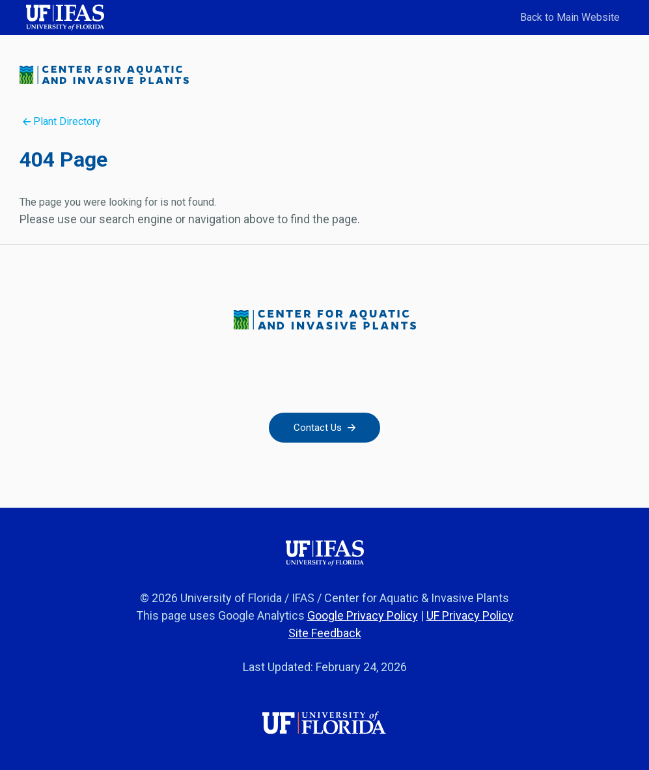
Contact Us (324, 427)
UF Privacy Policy (470, 615)
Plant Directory (62, 121)
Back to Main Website (570, 17)
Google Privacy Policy (362, 615)
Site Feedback (324, 633)
